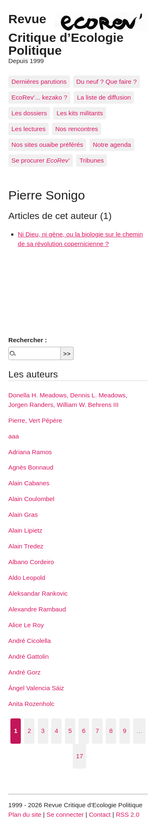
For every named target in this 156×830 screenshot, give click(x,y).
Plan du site (24, 814)
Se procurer (41, 160)
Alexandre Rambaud (37, 609)
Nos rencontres (76, 128)
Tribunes (91, 160)
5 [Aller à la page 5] (70, 730)
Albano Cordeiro (31, 561)
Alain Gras (23, 514)
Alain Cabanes (29, 483)
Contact (100, 814)
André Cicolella (29, 640)
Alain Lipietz (25, 530)
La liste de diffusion (104, 97)
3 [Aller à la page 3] (43, 730)
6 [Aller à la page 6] (83, 730)
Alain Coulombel (31, 498)
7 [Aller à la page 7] (97, 730)
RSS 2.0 (127, 814)
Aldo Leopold (26, 577)
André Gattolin (28, 656)
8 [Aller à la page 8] (110, 730)
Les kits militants (80, 113)
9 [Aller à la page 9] (124, 730)
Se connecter (65, 814)
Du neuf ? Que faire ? (106, 81)
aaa (13, 436)
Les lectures (29, 128)
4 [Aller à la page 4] (56, 730)
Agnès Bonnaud (30, 467)
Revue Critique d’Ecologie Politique (66, 34)
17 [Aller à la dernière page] (79, 755)
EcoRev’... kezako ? (39, 97)
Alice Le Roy (26, 624)
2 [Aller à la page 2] (29, 730)
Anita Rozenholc (31, 703)
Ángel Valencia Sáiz (36, 687)
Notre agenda (112, 144)
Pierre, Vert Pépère (35, 420)
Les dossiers (29, 113)
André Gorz (24, 672)
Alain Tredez (25, 546)
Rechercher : (27, 339)
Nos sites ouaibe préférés (47, 144)
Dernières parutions (39, 81)
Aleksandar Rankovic (38, 593)
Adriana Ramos (30, 451)
